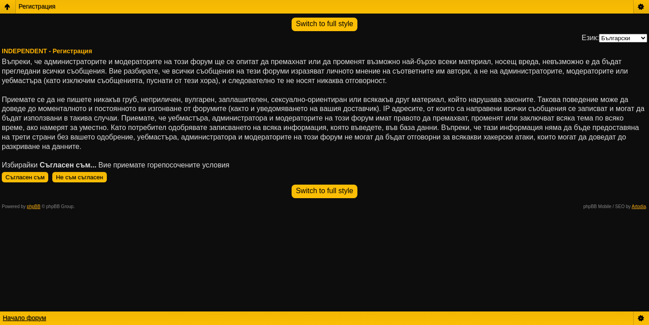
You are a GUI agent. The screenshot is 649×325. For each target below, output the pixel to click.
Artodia (639, 206)
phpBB (34, 206)
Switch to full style (324, 24)
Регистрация (36, 6)
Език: (590, 38)
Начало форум (24, 317)
